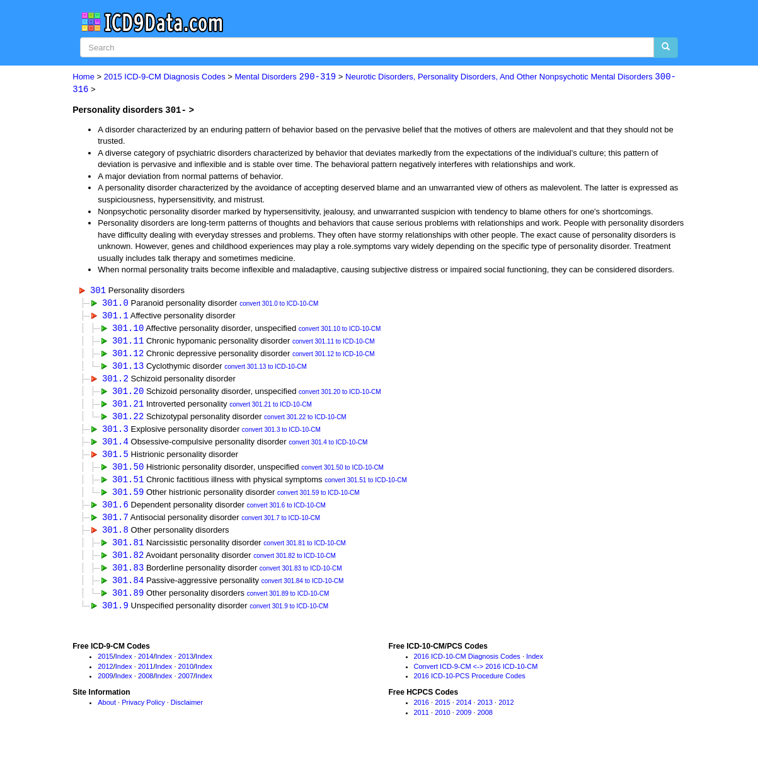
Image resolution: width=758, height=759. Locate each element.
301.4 (115, 446)
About (107, 712)
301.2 (115, 381)
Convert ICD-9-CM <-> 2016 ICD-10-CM (476, 675)
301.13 (128, 368)
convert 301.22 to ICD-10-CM (305, 421)
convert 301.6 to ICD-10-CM (286, 512)
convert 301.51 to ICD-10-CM (365, 485)
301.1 (115, 316)
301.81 (128, 549)
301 (98, 290)
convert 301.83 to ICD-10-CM (301, 576)
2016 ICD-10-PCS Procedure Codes (469, 685)
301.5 (115, 459)
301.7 (115, 524)
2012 (105, 675)
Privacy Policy (143, 712)
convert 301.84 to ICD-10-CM (302, 589)
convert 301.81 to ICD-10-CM (304, 550)
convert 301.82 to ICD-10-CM (294, 563)
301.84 (128, 588)
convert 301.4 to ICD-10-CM (328, 447)
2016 (421, 712)
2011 (145, 675)
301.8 (115, 537)
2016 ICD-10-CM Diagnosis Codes (467, 665)
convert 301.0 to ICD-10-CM (278, 304)
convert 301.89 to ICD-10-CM (288, 603)
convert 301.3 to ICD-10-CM (281, 434)
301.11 (128, 342)
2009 (105, 685)
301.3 (115, 433)
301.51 (128, 484)
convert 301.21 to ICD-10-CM (270, 408)
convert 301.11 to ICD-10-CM (333, 343)
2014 (145, 665)
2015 (105, 665)
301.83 (128, 575)
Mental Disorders (285, 77)
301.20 (128, 394)
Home (83, 77)
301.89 (128, 602)
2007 (185, 685)
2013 (185, 665)
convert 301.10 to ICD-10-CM (340, 330)
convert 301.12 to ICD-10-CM (333, 356)
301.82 (128, 563)
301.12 (128, 355)
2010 (185, 675)
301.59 (128, 498)
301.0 (115, 304)
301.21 (128, 407)
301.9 (115, 614)
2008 (145, 685)
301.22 (128, 420)
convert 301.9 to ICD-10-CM (289, 615)
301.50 (128, 472)
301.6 (115, 511)
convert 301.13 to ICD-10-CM (265, 369)
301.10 (128, 329)
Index (123, 665)
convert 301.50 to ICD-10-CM (342, 473)
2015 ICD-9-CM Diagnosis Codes (165, 77)
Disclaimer (187, 712)
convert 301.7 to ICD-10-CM (280, 524)
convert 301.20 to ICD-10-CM (340, 395)
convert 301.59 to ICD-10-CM (318, 498)
